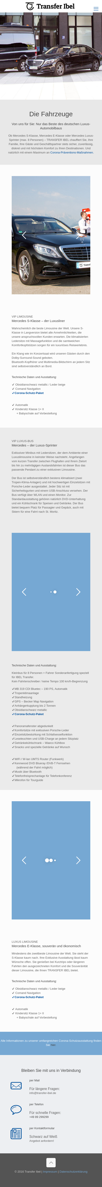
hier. (53, 1045)
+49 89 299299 (39, 1117)
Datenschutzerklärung (73, 1171)
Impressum (50, 1171)
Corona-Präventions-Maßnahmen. (72, 152)
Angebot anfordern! (41, 1140)
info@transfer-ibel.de (42, 1093)
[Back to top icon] (51, 1162)
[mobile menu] (96, 9)
